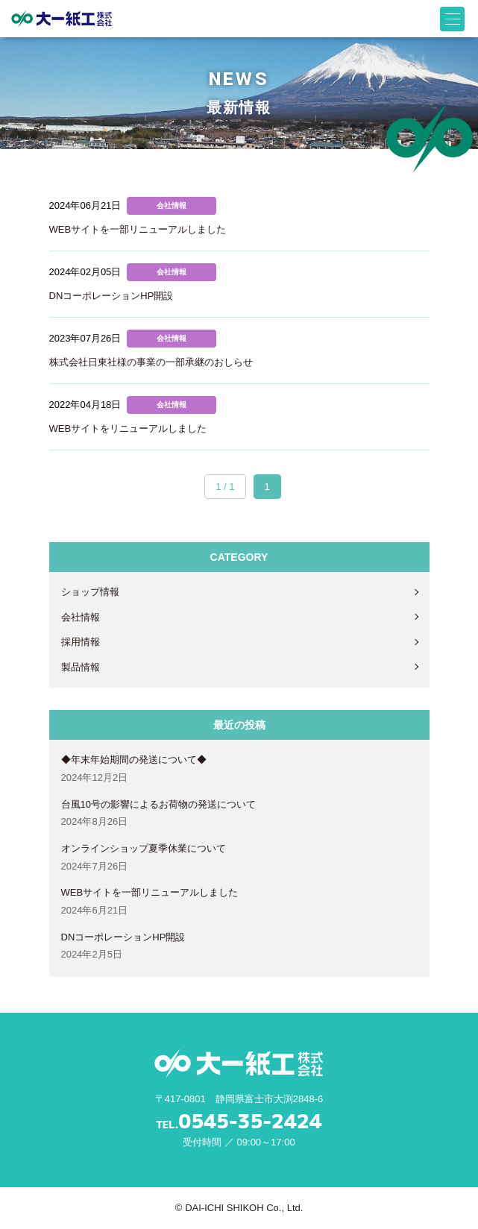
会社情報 (80, 617)
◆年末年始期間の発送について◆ (134, 759)
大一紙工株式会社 (61, 19)
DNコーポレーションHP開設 (123, 937)
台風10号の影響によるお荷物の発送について (158, 804)
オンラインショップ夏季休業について (143, 848)
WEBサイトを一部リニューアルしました (150, 892)
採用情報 (80, 641)
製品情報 (80, 667)
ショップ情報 (90, 591)
